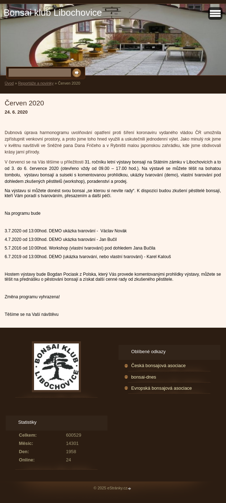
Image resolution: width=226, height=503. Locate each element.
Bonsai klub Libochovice (53, 13)
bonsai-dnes (143, 377)
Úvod (9, 83)
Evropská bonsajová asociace (161, 388)
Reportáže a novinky (35, 83)
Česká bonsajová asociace (158, 365)
